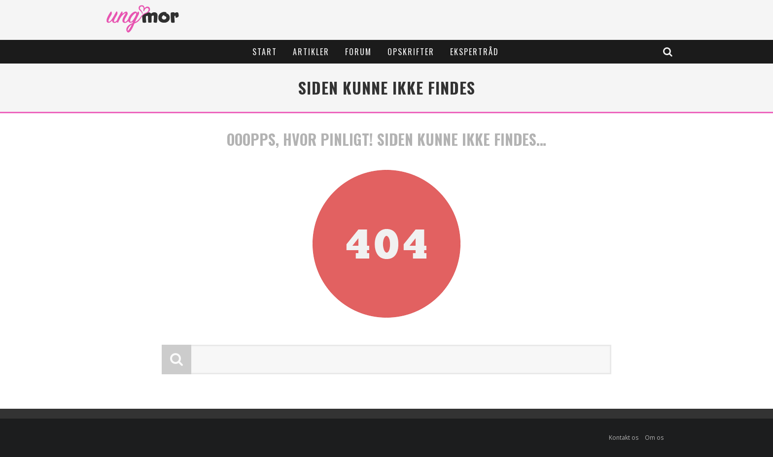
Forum (358, 52)
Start (264, 52)
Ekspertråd (474, 52)
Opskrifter (410, 52)
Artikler (311, 52)
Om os (654, 437)
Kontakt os (623, 437)
